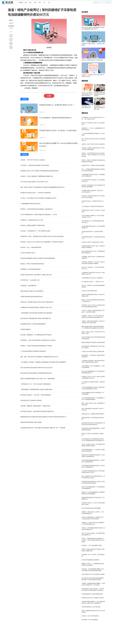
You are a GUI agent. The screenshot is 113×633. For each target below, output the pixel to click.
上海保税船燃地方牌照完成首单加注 (30, 203)
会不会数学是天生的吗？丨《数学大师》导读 (93, 281)
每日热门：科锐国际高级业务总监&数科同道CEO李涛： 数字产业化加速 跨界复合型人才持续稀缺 (93, 540)
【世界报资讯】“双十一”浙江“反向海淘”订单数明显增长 (35, 384)
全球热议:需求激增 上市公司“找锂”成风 (91, 606)
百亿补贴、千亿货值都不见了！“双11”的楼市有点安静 (35, 231)
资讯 (25, 2)
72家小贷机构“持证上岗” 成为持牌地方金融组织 (93, 574)
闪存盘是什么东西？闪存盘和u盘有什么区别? (93, 242)
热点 (30, 2)
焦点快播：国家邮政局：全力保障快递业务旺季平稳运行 (36, 334)
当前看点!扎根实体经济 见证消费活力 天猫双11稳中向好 (36, 274)
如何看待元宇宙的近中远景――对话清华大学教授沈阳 (35, 192)
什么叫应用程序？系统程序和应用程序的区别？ (55, 118)
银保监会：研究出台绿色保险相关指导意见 (32, 263)
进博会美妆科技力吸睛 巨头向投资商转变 (31, 291)
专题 (35, 2)
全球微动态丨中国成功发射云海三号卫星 (31, 220)
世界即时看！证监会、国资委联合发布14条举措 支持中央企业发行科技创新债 (42, 236)
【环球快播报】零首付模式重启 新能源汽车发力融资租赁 (36, 313)
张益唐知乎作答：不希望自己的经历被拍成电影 (93, 165)
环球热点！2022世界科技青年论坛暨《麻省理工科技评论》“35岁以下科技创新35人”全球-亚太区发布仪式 (93, 155)
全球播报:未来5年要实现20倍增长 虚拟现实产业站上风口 (36, 307)
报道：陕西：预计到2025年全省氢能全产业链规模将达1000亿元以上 (39, 356)
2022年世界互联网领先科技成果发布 (90, 559)
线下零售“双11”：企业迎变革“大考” (30, 280)
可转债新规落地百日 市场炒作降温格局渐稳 (92, 594)
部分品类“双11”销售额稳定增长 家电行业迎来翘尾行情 (35, 318)
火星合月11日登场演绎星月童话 (89, 290)
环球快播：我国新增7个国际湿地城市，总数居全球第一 (35, 406)
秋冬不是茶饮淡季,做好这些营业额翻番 (91, 508)
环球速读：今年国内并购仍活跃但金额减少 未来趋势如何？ (36, 209)
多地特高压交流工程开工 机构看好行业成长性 (93, 597)
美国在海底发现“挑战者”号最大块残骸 (30, 422)
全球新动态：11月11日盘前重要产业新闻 (92, 545)
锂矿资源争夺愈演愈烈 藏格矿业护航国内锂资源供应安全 (36, 373)
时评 (40, 2)
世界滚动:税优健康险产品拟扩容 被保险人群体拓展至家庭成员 (37, 258)
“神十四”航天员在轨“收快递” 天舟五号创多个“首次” (34, 181)
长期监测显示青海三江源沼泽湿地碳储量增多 (33, 324)
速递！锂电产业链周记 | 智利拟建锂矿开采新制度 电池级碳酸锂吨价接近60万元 (42, 187)
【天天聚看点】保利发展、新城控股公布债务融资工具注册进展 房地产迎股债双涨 (43, 362)
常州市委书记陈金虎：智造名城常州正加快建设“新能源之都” (37, 411)
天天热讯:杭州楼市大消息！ (28, 252)
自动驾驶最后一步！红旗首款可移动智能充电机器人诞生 (99, 107)
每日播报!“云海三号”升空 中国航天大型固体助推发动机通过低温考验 (39, 170)
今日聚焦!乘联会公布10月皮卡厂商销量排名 (92, 278)
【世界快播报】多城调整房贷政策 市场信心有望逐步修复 (36, 389)
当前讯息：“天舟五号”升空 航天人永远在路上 (32, 160)
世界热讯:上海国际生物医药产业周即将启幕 (32, 225)
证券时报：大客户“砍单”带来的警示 (90, 616)
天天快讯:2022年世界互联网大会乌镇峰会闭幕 (93, 351)
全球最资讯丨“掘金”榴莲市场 (28, 285)
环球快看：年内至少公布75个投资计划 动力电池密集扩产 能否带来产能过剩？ (42, 242)
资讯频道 (21, 2)
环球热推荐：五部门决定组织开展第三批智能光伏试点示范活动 (38, 340)
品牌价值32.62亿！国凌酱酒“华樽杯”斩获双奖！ (93, 413)
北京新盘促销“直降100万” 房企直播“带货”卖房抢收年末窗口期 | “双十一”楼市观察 (42, 427)
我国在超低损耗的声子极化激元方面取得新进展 (93, 342)
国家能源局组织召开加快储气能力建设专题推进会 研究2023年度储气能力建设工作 (43, 416)
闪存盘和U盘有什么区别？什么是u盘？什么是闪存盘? (58, 130)
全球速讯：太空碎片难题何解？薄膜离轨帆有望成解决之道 (36, 176)
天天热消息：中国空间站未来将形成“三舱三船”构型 (34, 165)
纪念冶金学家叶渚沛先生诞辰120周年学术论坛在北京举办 (36, 367)
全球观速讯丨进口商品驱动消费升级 (30, 269)
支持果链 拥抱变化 (25, 329)
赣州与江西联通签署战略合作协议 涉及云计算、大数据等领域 (37, 378)
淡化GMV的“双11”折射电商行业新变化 (31, 400)
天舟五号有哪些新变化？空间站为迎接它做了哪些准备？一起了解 (38, 214)
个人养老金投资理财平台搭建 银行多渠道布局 (33, 351)
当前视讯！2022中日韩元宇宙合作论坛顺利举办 (93, 144)
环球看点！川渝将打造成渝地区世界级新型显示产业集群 (36, 345)
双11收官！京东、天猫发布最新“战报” (30, 247)
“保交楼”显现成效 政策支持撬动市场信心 (31, 296)
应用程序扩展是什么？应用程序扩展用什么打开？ (56, 105)
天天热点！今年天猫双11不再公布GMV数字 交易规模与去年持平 (38, 198)
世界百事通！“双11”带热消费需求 (90, 619)
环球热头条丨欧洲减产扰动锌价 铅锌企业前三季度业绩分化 (36, 302)
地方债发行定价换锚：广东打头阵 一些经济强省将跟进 (35, 395)
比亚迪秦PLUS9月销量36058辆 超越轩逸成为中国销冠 (99, 94)
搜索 (109, 2)
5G (44, 2)
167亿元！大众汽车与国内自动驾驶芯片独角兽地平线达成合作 (87, 94)
